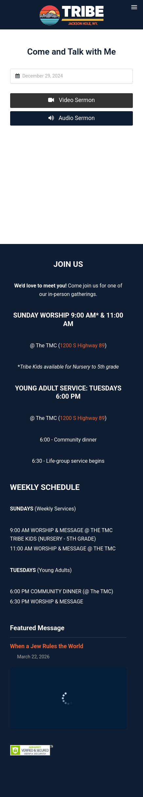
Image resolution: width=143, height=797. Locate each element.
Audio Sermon (71, 118)
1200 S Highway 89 (82, 345)
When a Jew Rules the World (46, 646)
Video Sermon (71, 100)
